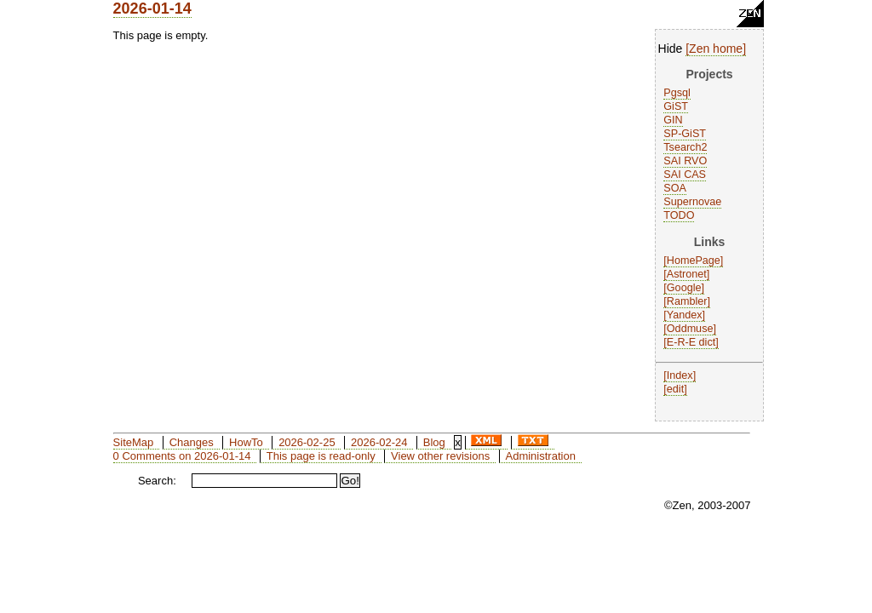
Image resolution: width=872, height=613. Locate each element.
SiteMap (133, 442)
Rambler (687, 301)
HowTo (246, 442)
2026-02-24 (379, 442)
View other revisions (440, 456)
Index (680, 375)
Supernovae (692, 202)
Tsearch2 (685, 147)
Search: (157, 480)
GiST (675, 106)
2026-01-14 (152, 8)
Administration (541, 456)
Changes (191, 442)
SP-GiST (684, 134)
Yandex (685, 315)
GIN (672, 120)
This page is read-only (321, 456)
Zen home (716, 48)
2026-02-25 (307, 442)
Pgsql (677, 93)
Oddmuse (690, 329)
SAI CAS (684, 174)
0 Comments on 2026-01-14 (182, 456)
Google (684, 288)
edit (675, 389)
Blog (434, 442)
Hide (670, 48)
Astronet (687, 274)
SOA (674, 188)
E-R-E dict (691, 342)
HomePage (693, 260)
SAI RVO (685, 161)
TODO (678, 215)
